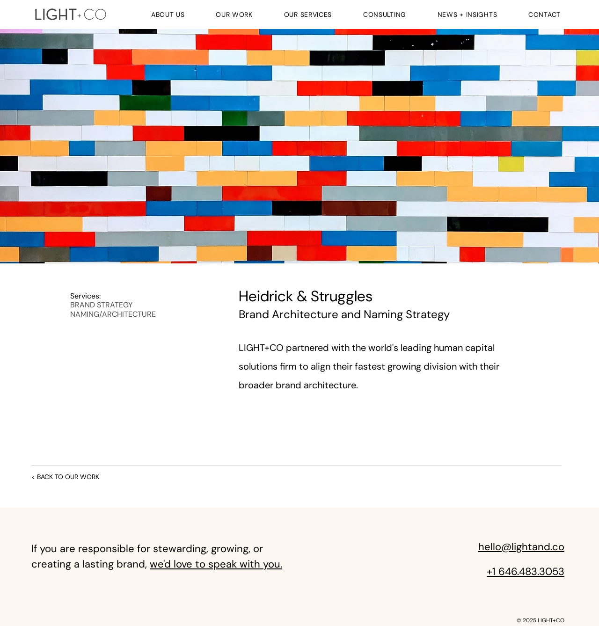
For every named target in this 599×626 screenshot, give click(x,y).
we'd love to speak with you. (216, 564)
